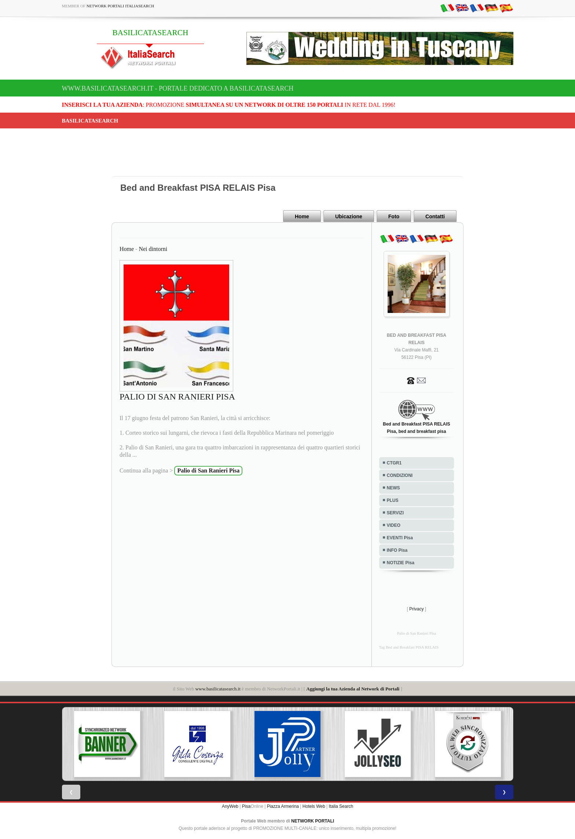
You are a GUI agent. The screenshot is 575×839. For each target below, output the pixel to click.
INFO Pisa (397, 549)
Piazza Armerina (283, 806)
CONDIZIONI (400, 475)
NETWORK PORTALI (312, 820)
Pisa (246, 806)
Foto (393, 216)
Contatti (435, 216)
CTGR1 (394, 462)
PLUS (393, 500)
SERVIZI (395, 512)
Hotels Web (314, 806)
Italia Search (341, 806)
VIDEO (393, 525)
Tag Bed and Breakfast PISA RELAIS (409, 647)
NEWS (393, 487)
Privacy (416, 608)
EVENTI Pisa (400, 537)
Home (302, 216)
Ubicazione (348, 216)
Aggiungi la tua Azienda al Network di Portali (352, 688)
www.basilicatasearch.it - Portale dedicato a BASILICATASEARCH (178, 88)
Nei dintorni (153, 248)
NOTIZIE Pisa (400, 562)
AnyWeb (230, 806)
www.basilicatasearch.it (217, 688)
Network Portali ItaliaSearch (120, 6)
